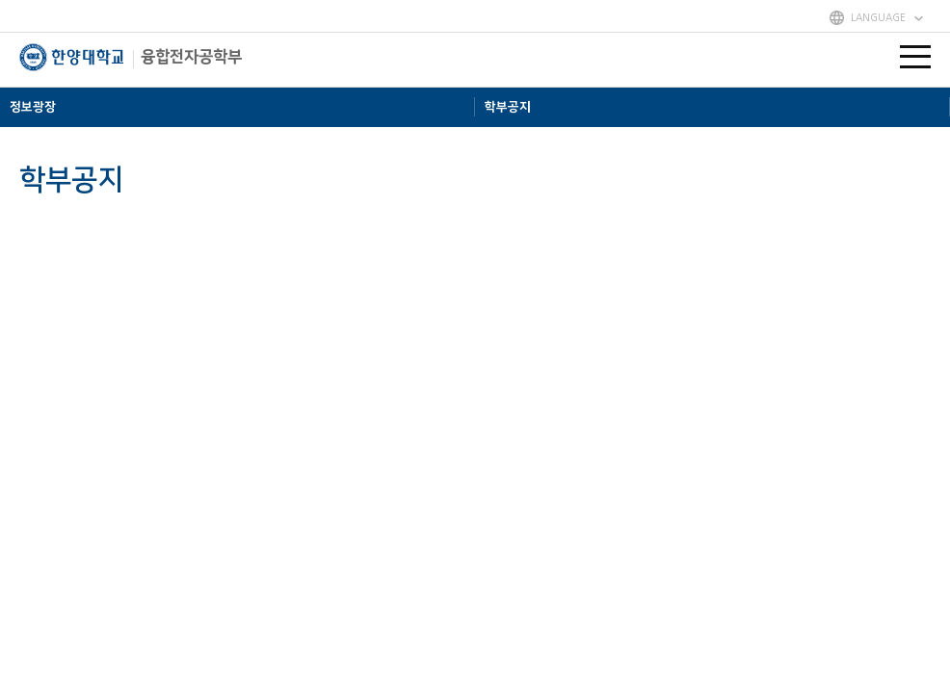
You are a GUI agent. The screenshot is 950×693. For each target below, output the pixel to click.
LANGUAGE (878, 17)
